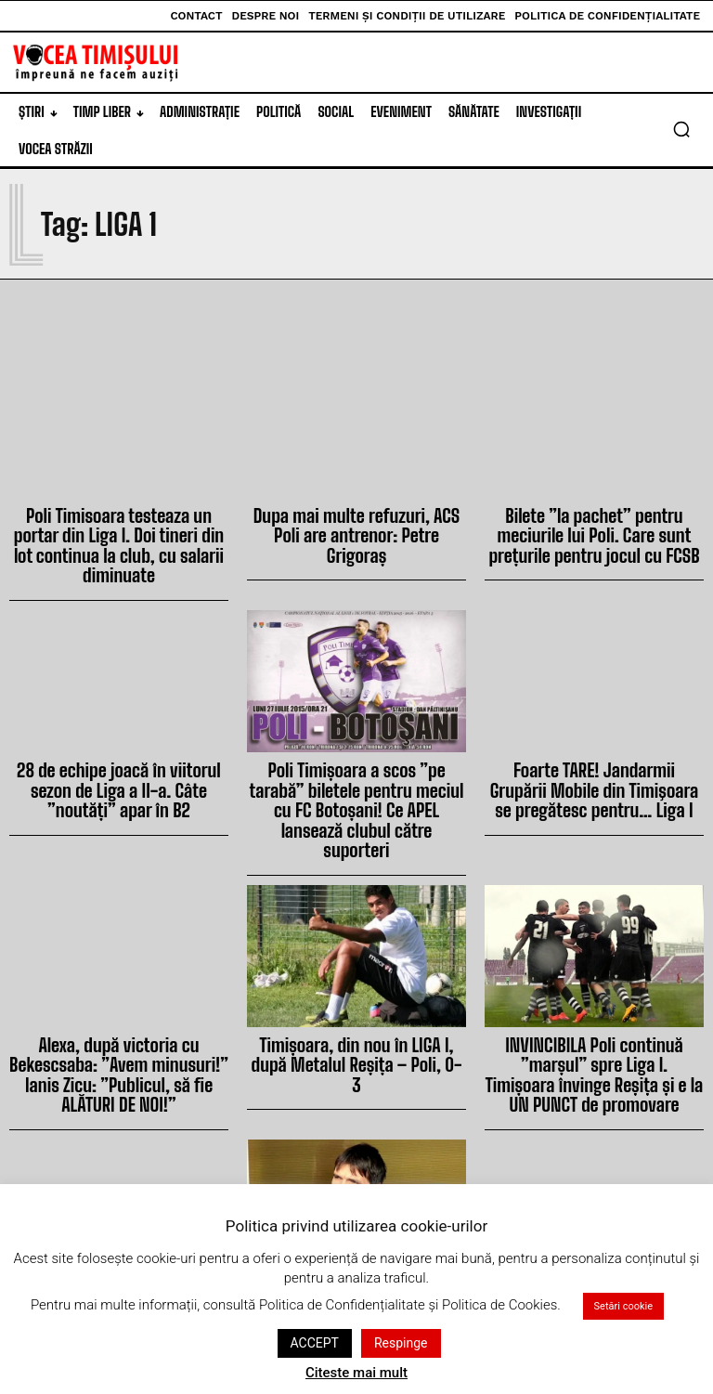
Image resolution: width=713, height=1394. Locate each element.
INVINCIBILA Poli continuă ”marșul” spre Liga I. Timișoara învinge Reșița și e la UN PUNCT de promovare (594, 995)
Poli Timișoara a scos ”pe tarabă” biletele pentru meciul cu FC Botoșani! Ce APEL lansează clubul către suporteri (356, 762)
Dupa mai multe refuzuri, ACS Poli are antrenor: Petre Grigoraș (356, 522)
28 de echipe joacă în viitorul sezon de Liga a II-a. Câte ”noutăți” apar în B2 (118, 754)
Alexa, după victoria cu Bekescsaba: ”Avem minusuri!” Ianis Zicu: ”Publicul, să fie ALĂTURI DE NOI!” (118, 995)
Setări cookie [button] (623, 1306)
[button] (681, 129)
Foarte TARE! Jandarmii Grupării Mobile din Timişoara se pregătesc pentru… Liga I (594, 754)
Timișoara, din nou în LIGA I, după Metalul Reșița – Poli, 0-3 (357, 987)
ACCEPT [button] (315, 1342)
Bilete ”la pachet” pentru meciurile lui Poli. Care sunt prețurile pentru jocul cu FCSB (594, 530)
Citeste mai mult (356, 1372)
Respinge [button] (401, 1342)
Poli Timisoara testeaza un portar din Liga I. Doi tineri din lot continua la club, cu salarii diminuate (119, 530)
